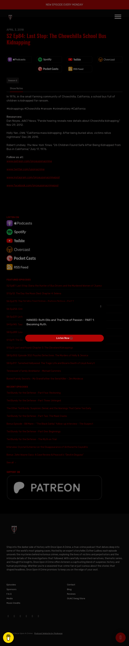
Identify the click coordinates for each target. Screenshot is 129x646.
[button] (100, 306)
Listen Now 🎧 (64, 338)
